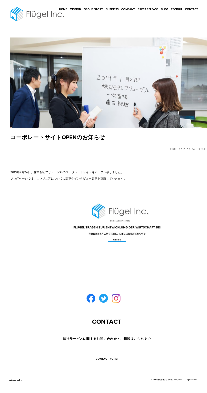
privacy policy (16, 380)
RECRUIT (176, 9)
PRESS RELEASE (148, 9)
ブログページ (19, 178)
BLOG (164, 9)
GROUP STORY (93, 9)
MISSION (75, 9)
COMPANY (128, 9)
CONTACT (191, 9)
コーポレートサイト (79, 172)
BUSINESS (112, 9)
